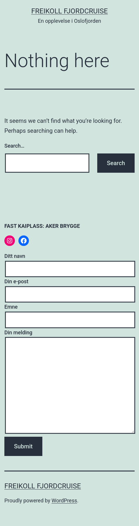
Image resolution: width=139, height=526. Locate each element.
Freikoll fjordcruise (69, 11)
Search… (14, 146)
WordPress (64, 500)
